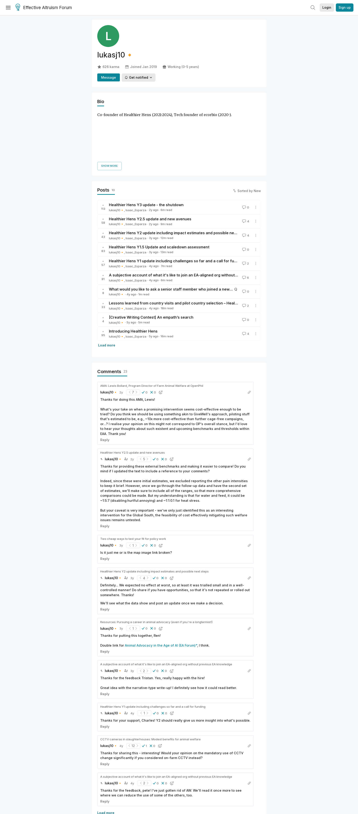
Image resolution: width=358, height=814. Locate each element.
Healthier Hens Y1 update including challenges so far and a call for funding (176, 209)
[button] (145, 340)
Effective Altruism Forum (44, 7)
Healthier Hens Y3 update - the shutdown (146, 152)
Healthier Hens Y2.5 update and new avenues (150, 166)
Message (108, 77)
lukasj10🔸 (116, 158)
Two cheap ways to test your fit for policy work (133, 487)
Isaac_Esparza (136, 158)
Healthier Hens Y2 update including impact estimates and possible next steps (178, 180)
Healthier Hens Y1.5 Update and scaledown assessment (159, 194)
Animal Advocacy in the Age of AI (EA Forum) (160, 593)
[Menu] (8, 7)
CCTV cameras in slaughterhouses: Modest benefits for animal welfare (150, 687)
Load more (106, 293)
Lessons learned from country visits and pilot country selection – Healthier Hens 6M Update (191, 251)
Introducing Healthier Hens (133, 279)
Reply (104, 388)
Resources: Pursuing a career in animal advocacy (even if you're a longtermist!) (156, 570)
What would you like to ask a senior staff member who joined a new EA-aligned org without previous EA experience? (213, 237)
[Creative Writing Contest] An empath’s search (151, 265)
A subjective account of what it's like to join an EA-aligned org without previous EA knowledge (193, 223)
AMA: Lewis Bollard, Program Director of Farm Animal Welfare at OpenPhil (151, 333)
